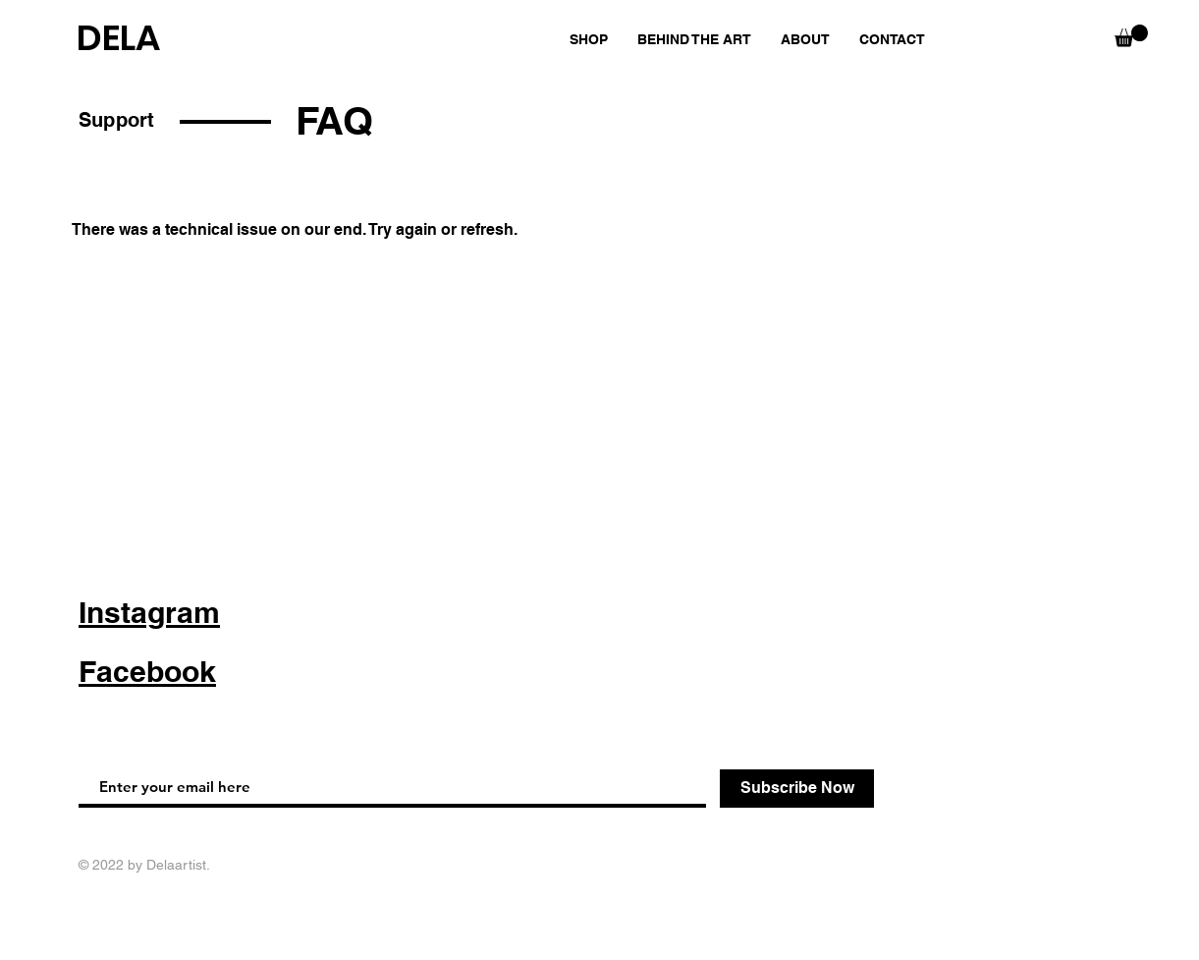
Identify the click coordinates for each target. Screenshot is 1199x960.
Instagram (149, 612)
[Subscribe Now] (797, 788)
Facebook (147, 671)
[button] (1131, 36)
